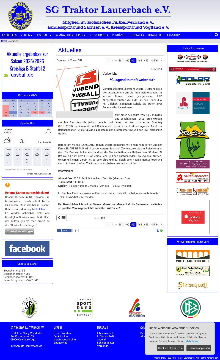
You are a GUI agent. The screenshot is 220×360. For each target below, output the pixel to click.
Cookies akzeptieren (170, 348)
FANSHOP (173, 35)
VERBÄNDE (119, 35)
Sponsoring (60, 342)
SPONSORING (98, 35)
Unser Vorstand (63, 333)
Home (4, 41)
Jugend (101, 339)
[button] (64, 230)
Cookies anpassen (199, 348)
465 (146, 60)
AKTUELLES (9, 35)
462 (127, 60)
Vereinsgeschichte (65, 339)
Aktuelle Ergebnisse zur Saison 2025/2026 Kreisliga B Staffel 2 (27, 61)
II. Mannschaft (105, 336)
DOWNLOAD (155, 35)
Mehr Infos (38, 209)
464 (140, 60)
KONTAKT (137, 35)
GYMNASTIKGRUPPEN (70, 35)
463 (133, 60)
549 (155, 60)
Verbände (102, 346)
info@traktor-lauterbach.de (26, 346)
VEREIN (26, 35)
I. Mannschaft (105, 333)
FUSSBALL (43, 35)
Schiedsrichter (105, 342)
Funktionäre (61, 336)
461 (121, 60)
